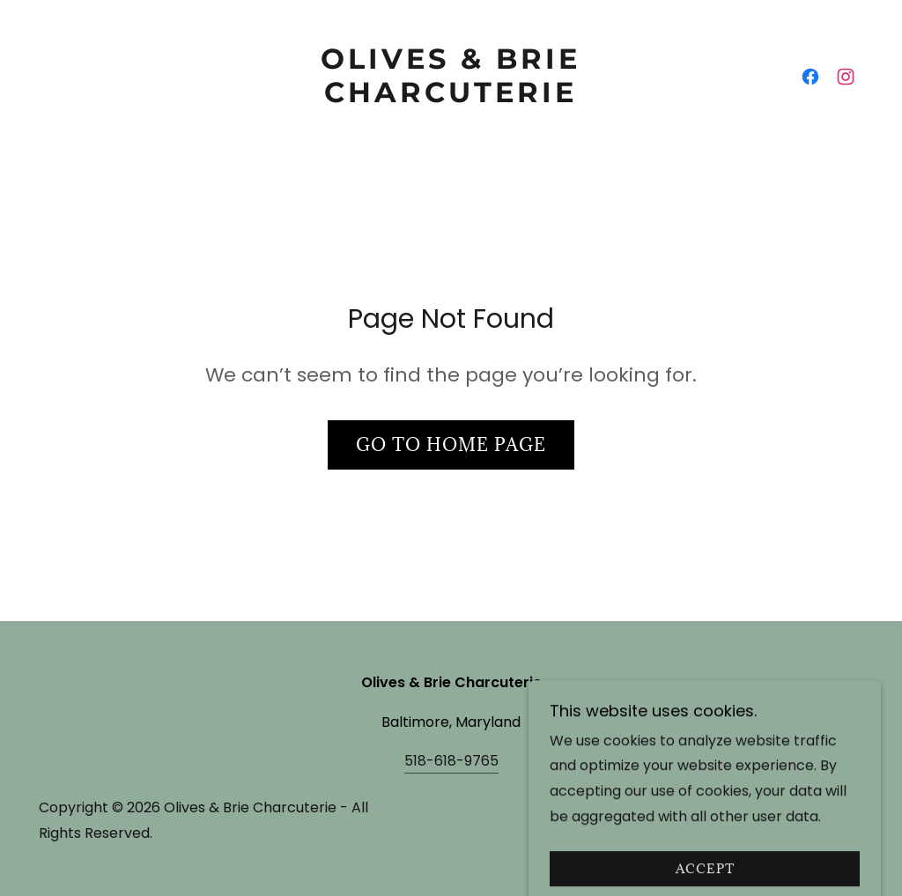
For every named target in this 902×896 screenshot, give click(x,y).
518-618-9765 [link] (451, 761)
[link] (451, 97)
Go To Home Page (451, 444)
